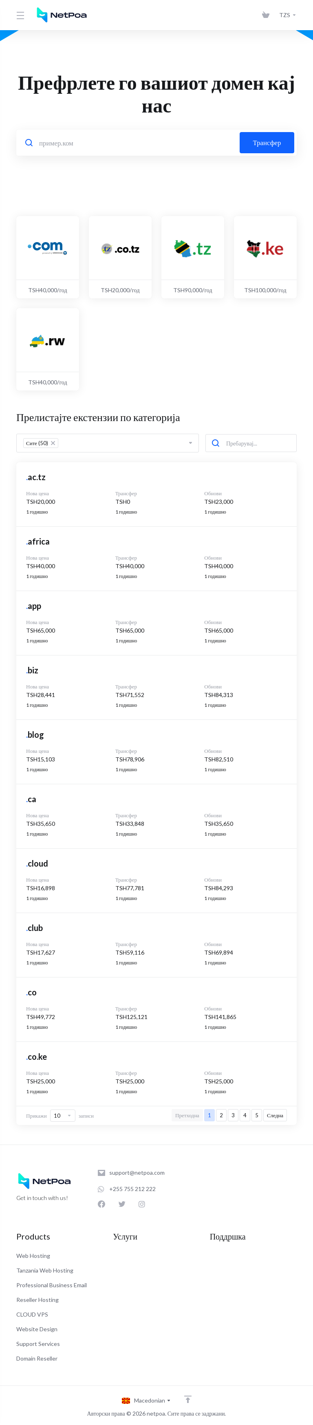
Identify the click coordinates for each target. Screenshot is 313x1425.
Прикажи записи (60, 1116)
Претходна (187, 1115)
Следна (275, 1115)
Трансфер (267, 142)
